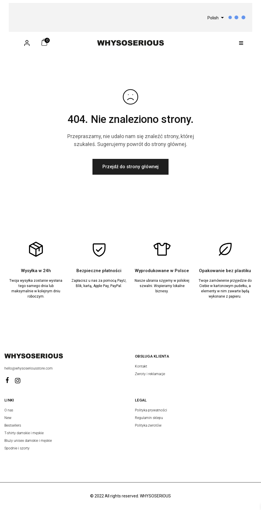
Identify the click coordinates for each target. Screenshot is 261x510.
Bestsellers (12, 425)
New (7, 418)
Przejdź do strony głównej (130, 166)
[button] (241, 43)
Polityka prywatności (151, 410)
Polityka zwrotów (148, 425)
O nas (8, 410)
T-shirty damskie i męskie (24, 433)
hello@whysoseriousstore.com (29, 368)
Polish (213, 18)
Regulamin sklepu (149, 418)
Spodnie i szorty (17, 448)
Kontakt (141, 366)
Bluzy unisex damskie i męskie (28, 441)
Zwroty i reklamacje (150, 374)
